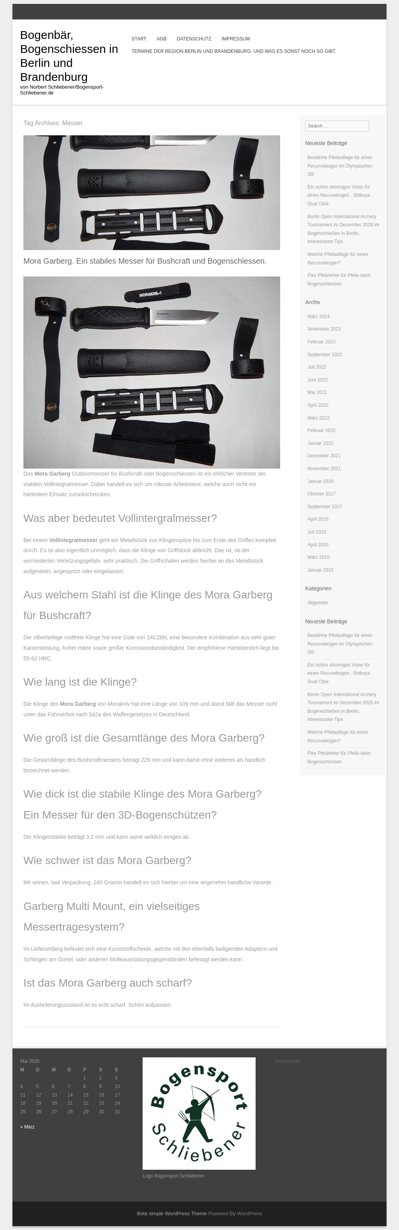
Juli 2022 (316, 367)
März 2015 (318, 557)
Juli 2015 (316, 532)
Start (138, 39)
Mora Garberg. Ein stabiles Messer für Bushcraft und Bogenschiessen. (145, 261)
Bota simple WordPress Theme (172, 1213)
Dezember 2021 (324, 455)
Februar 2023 (321, 342)
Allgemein (317, 602)
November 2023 (324, 329)
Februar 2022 (321, 430)
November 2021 (324, 468)
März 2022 (318, 418)
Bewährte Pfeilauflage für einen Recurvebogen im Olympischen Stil (340, 166)
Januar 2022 (320, 443)
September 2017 (324, 506)
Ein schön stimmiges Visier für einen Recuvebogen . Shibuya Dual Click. (338, 195)
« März (27, 1127)
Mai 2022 (317, 392)
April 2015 (317, 545)
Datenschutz (194, 39)
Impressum (236, 39)
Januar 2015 (320, 570)
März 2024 (318, 316)
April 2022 (317, 405)
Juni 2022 (317, 380)
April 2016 (317, 519)
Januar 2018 (320, 481)
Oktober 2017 (321, 494)
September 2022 (324, 354)
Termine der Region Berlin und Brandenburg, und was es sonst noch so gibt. (233, 51)
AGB (161, 39)
